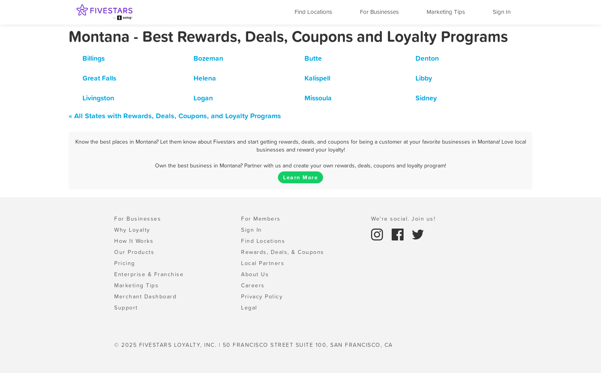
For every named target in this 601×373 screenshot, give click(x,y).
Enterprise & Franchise (149, 274)
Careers (253, 285)
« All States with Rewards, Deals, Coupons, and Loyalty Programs (175, 115)
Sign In (502, 11)
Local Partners (262, 263)
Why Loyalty (132, 230)
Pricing (124, 263)
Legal (249, 307)
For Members (261, 219)
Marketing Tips (446, 11)
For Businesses (379, 11)
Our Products (134, 252)
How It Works (133, 241)
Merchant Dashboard (145, 296)
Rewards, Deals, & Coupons (282, 252)
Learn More (300, 177)
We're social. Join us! (403, 219)
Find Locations (313, 11)
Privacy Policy (262, 296)
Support (126, 307)
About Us (255, 274)
